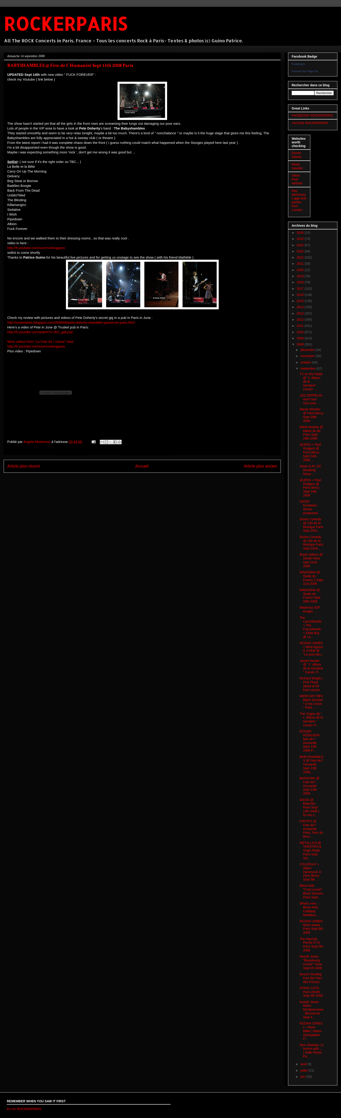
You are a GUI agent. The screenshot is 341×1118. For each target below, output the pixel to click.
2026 (301, 232)
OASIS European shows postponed (309, 507)
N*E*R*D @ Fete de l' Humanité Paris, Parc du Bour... (311, 828)
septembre (308, 368)
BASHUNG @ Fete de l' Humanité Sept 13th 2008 (309, 785)
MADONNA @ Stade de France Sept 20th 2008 (310, 595)
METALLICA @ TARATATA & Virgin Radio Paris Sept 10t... (310, 850)
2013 (301, 313)
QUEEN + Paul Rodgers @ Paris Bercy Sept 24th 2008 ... (310, 452)
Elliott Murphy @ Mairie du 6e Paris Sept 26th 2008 (311, 432)
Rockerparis (298, 64)
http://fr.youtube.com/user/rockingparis (36, 248)
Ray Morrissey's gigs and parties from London (299, 200)
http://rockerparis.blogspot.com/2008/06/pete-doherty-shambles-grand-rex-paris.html (71, 322)
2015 (301, 301)
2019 (301, 276)
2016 (301, 295)
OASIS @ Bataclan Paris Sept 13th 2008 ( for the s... (309, 807)
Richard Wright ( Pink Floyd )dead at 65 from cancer (311, 683)
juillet (304, 1070)
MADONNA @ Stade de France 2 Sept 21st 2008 (311, 577)
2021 (301, 263)
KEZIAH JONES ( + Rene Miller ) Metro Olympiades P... (311, 1030)
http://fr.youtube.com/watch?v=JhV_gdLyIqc (40, 332)
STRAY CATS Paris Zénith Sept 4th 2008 (311, 992)
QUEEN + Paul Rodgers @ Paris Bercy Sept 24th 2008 (310, 487)
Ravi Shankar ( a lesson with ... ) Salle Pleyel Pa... (311, 1050)
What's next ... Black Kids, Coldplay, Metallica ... (310, 909)
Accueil (141, 466)
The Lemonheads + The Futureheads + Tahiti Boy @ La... (310, 627)
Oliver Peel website (297, 179)
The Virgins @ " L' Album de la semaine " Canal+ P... (311, 719)
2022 (301, 257)
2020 (301, 270)
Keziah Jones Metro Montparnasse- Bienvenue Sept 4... (311, 1009)
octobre (306, 362)
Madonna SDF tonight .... (310, 609)
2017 (301, 288)
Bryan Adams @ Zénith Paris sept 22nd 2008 (311, 560)
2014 (301, 307)
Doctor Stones (297, 155)
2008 (301, 344)
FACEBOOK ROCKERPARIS (312, 115)
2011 (301, 326)
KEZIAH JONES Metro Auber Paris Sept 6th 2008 (311, 926)
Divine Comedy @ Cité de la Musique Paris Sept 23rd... (311, 524)
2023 (301, 251)
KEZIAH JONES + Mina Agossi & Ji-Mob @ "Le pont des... (311, 648)
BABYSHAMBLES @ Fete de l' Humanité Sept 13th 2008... (311, 764)
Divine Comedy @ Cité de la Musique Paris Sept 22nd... (311, 542)
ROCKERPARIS (65, 23)
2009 (301, 338)
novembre (307, 356)
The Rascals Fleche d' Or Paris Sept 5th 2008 (311, 944)
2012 (301, 319)
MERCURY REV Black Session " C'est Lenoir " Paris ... (311, 701)
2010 (301, 332)
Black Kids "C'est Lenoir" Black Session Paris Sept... (311, 891)
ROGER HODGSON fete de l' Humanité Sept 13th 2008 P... (309, 740)
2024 (301, 245)
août (303, 1064)
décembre (307, 350)
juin (303, 1076)
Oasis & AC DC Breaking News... (310, 470)
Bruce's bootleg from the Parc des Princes (311, 978)
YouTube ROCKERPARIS (310, 123)
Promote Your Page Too (305, 71)
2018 (301, 282)
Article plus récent (23, 466)
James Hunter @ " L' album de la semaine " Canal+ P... (311, 666)
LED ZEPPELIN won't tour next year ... (311, 399)
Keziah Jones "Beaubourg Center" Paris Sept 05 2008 (311, 962)
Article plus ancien (260, 466)
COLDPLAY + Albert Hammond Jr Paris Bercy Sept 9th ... (310, 871)
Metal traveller (297, 166)
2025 (301, 239)
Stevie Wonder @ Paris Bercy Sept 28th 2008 (311, 414)
